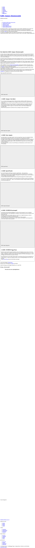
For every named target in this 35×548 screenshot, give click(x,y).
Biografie (3, 535)
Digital (3, 538)
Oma (4, 259)
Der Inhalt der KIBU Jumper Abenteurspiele (8, 22)
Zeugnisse (4, 532)
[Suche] (3, 12)
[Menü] (4, 13)
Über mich (4, 541)
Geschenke (4, 529)
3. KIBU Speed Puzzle (5, 25)
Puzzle (6, 31)
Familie (3, 537)
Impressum (4, 544)
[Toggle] (2, 20)
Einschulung (4, 531)
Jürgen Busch (10, 262)
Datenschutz (4, 543)
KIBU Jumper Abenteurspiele (10, 16)
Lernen (3, 525)
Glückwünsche (4, 530)
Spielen (12, 263)
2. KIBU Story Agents (5, 24)
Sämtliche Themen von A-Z (4, 519)
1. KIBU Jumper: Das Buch (6, 23)
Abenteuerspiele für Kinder (14, 64)
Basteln (3, 524)
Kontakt (3, 542)
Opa (7, 259)
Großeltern (2, 71)
